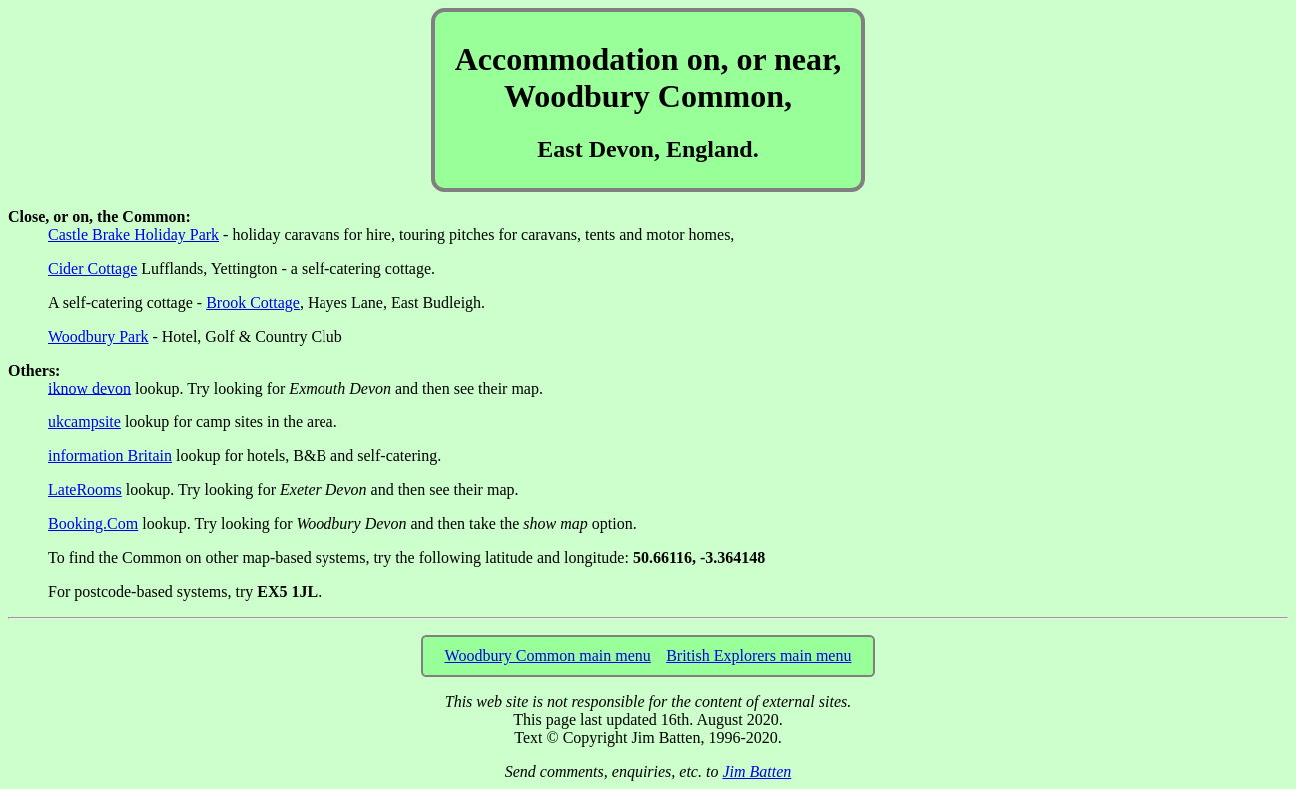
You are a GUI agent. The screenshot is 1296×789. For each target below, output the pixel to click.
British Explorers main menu (758, 655)
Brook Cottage (253, 302)
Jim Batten (756, 771)
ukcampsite (84, 421)
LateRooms (85, 489)
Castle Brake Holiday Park (133, 234)
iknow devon (89, 388)
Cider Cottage (92, 268)
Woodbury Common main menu (548, 655)
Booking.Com (93, 523)
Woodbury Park (98, 336)
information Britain (110, 455)
